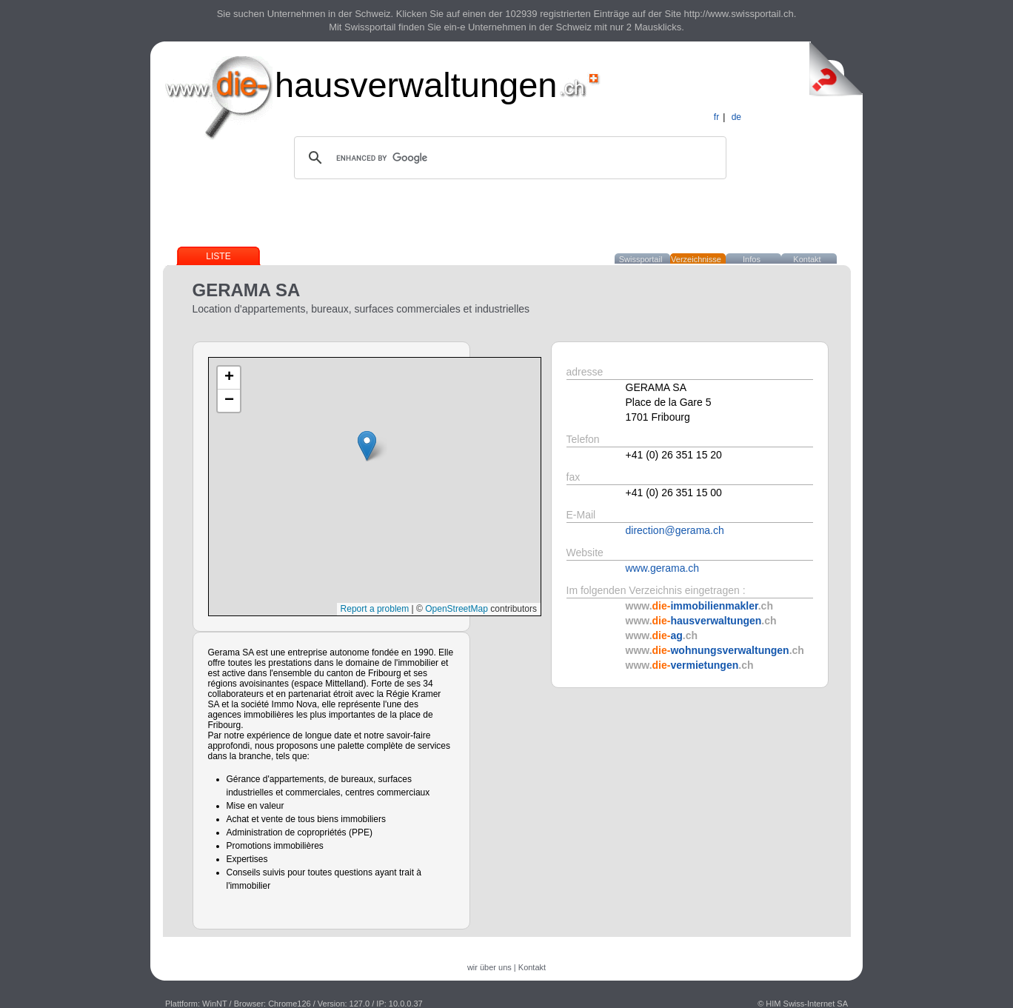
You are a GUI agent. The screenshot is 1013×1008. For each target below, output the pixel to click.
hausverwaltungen (416, 84)
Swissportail (641, 259)
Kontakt (806, 259)
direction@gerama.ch (675, 530)
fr (716, 117)
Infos (751, 259)
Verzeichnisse (696, 259)
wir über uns (489, 967)
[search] (508, 158)
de (736, 117)
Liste (218, 256)
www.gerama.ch (663, 568)
